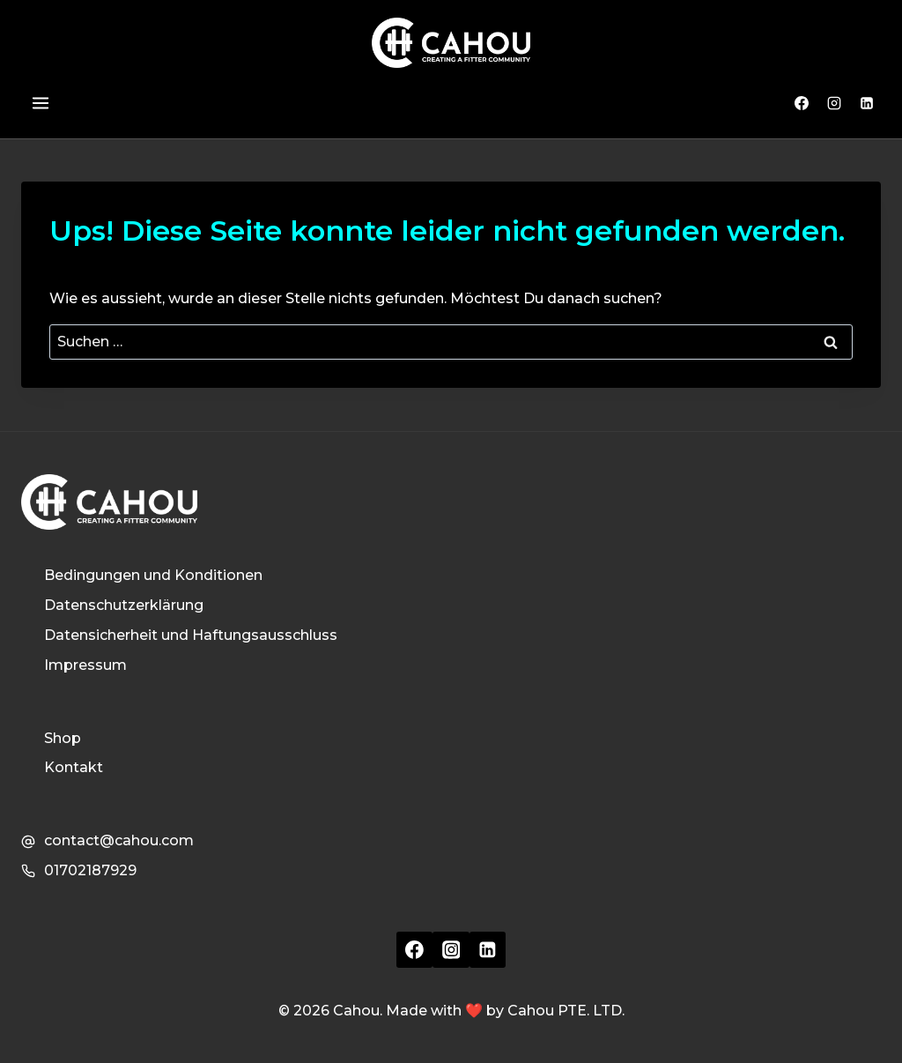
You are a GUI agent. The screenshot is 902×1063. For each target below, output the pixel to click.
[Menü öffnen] (39, 103)
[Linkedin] (867, 103)
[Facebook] (801, 103)
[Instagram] (834, 103)
